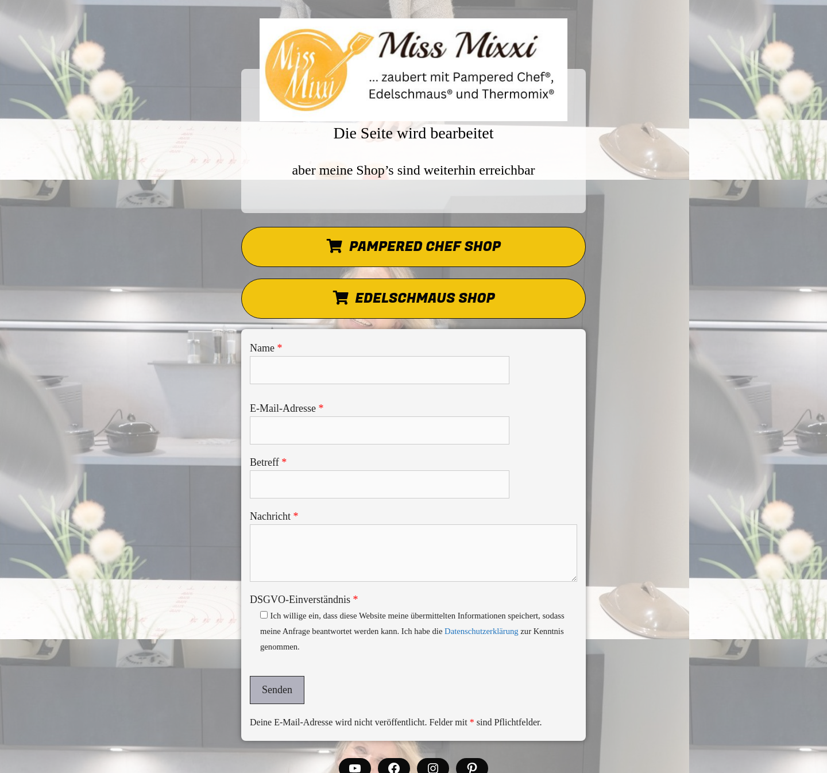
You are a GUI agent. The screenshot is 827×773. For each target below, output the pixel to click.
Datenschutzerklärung (482, 631)
